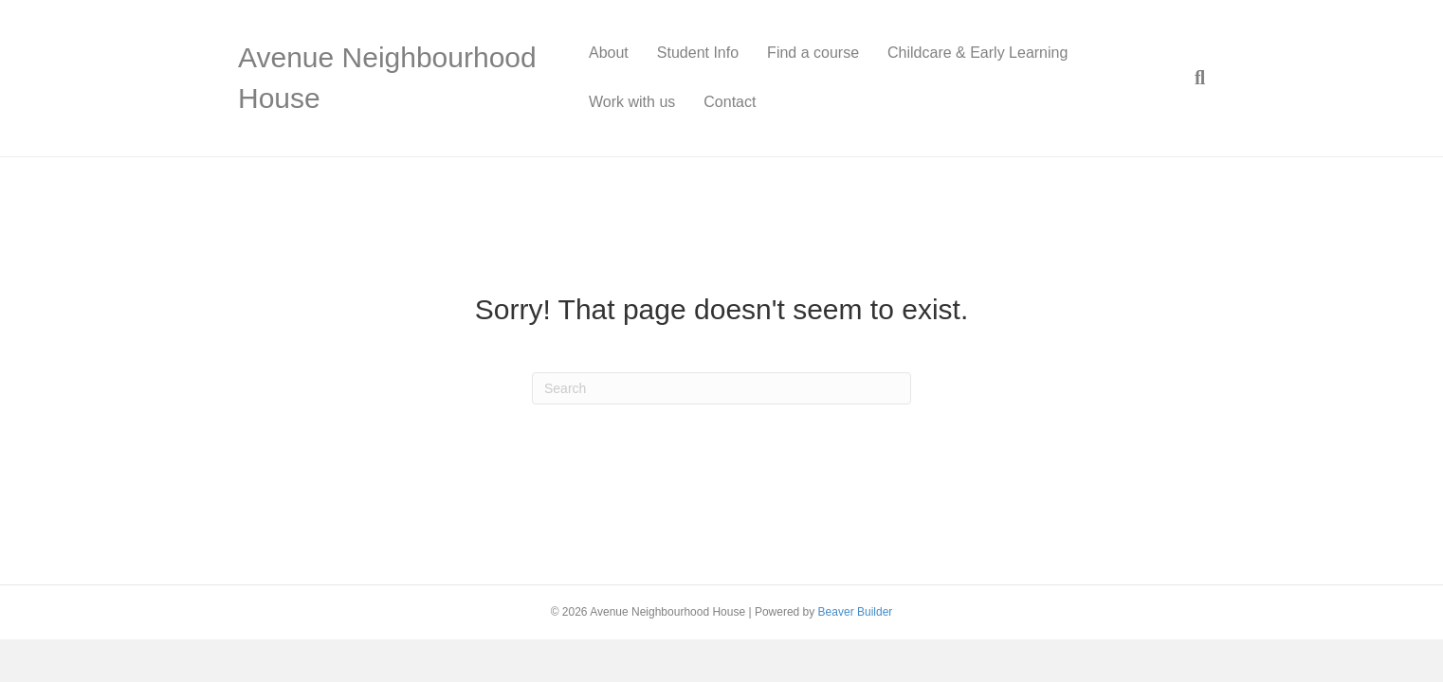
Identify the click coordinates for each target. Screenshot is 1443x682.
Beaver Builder (855, 612)
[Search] (1192, 77)
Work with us (632, 102)
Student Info (698, 53)
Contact (729, 102)
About (609, 53)
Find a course (813, 53)
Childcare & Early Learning (977, 53)
